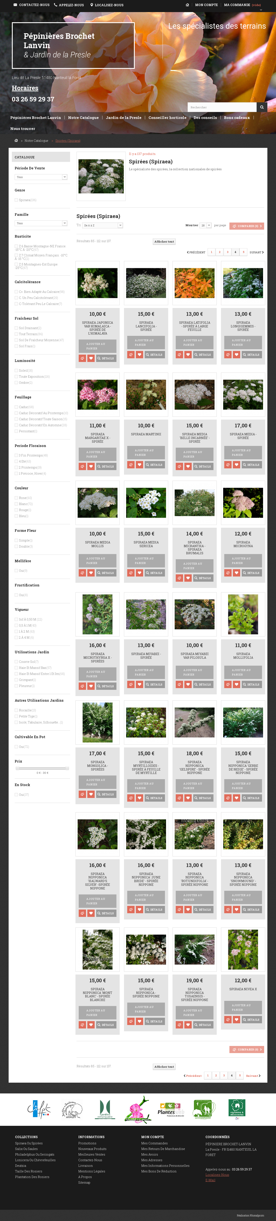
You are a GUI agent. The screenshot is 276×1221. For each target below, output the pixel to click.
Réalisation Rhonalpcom (250, 1215)
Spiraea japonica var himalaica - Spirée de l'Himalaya (97, 328)
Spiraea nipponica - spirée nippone (146, 992)
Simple (26, 540)
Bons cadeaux (237, 117)
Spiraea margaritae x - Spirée (97, 438)
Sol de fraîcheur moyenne (41, 340)
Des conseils (205, 117)
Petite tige (28, 716)
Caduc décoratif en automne (43, 425)
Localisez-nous (217, 1175)
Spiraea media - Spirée (243, 436)
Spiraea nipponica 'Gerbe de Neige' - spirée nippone (243, 767)
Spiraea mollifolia (243, 656)
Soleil (26, 370)
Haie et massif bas (35, 668)
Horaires (25, 88)
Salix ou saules (26, 1149)
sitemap (84, 1182)
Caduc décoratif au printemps (43, 413)
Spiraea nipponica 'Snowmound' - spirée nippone (243, 879)
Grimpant (27, 680)
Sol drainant (30, 328)
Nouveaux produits (92, 1149)
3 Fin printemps (33, 455)
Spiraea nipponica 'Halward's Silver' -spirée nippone (97, 881)
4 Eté (25, 461)
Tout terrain (31, 334)
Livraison (85, 1166)
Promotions (87, 1143)
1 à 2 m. (27, 631)
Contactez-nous (90, 1160)
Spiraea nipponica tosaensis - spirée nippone (194, 994)
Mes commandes (154, 1143)
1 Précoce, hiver (32, 473)
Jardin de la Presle (123, 117)
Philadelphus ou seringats (34, 1154)
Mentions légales (91, 1171)
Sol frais (27, 346)
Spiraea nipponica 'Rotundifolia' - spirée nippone (194, 879)
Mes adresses (151, 1160)
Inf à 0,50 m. (30, 619)
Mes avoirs (149, 1154)
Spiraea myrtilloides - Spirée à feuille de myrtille (146, 767)
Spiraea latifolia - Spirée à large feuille (194, 326)
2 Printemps (30, 467)
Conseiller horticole (168, 117)
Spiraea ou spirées (29, 1143)
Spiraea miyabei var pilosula (195, 656)
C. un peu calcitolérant (38, 298)
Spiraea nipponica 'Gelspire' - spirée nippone (194, 767)
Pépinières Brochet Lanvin (59, 45)
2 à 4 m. (26, 637)
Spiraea (27, 200)
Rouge (25, 510)
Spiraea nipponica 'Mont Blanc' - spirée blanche (97, 994)
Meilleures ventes (91, 1154)
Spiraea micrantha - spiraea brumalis (194, 548)
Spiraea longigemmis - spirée (243, 326)
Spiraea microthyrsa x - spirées (97, 657)
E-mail (210, 1180)
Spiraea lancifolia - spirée (146, 326)
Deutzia (20, 1166)
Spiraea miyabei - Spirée (146, 656)
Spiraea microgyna (243, 544)
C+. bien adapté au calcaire (42, 292)
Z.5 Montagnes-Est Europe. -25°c (36, 266)
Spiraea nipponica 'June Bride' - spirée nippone (146, 879)
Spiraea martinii (146, 434)
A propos (85, 1177)
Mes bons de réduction (159, 1171)
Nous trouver (22, 128)
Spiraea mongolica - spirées (97, 765)
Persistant (28, 431)
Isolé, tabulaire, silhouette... (41, 722)
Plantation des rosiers (32, 1177)
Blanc (26, 504)
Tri (79, 225)
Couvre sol (29, 662)
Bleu (23, 516)
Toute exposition (34, 376)
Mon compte (152, 1137)
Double (26, 546)
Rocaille (27, 710)
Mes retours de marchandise (163, 1149)
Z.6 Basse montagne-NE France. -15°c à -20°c (40, 248)
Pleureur (27, 686)
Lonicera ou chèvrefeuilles (35, 1160)
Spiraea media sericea (146, 544)
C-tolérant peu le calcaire (40, 304)
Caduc (26, 407)
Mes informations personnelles (165, 1166)
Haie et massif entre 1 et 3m (42, 674)
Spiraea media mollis (97, 544)
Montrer (191, 225)
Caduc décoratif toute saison (43, 419)
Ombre (26, 383)
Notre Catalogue (83, 117)
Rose (25, 498)
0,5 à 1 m (27, 625)
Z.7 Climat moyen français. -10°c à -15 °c (41, 257)
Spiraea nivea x (243, 989)
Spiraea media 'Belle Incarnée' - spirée (195, 438)
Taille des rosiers (28, 1171)
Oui (23, 571)
